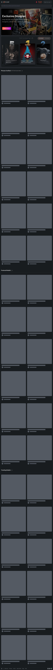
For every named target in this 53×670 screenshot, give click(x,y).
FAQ (26, 668)
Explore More (6, 28)
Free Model (47, 38)
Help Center (19, 668)
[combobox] (26, 6)
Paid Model (41, 38)
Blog (23, 668)
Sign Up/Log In (47, 2)
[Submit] (2, 5)
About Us (6, 668)
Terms (14, 668)
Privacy (10, 668)
